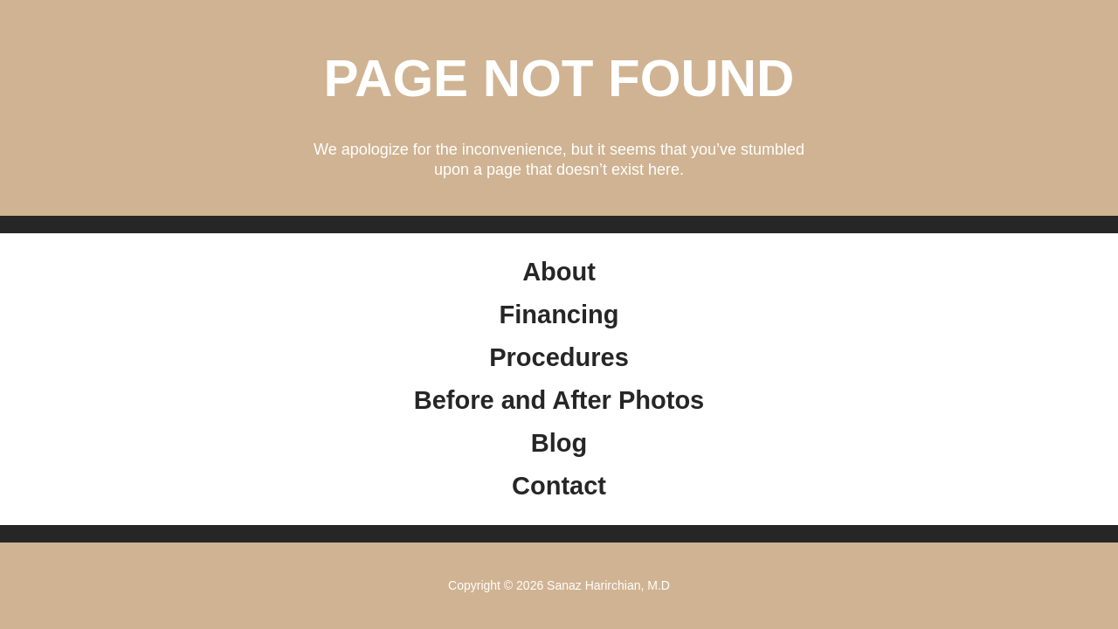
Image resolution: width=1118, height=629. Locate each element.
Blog (559, 443)
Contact (559, 486)
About (559, 272)
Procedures (559, 357)
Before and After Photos (559, 400)
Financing (559, 314)
